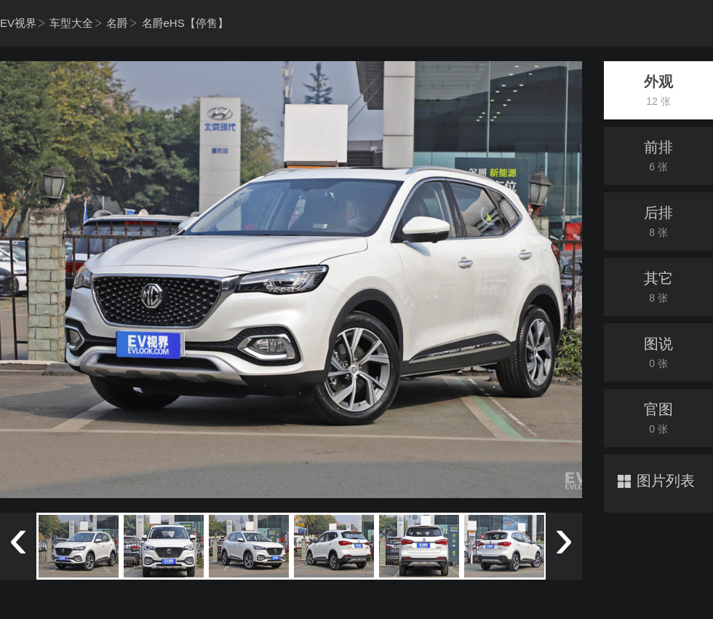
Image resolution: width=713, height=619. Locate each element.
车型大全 (71, 23)
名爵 (117, 23)
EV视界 (18, 23)
